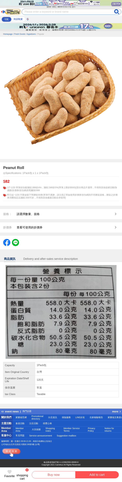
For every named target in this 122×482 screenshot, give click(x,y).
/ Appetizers (31, 34)
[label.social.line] (15, 242)
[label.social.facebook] (6, 242)
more (116, 411)
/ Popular (40, 34)
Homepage (8, 34)
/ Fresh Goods (19, 34)
